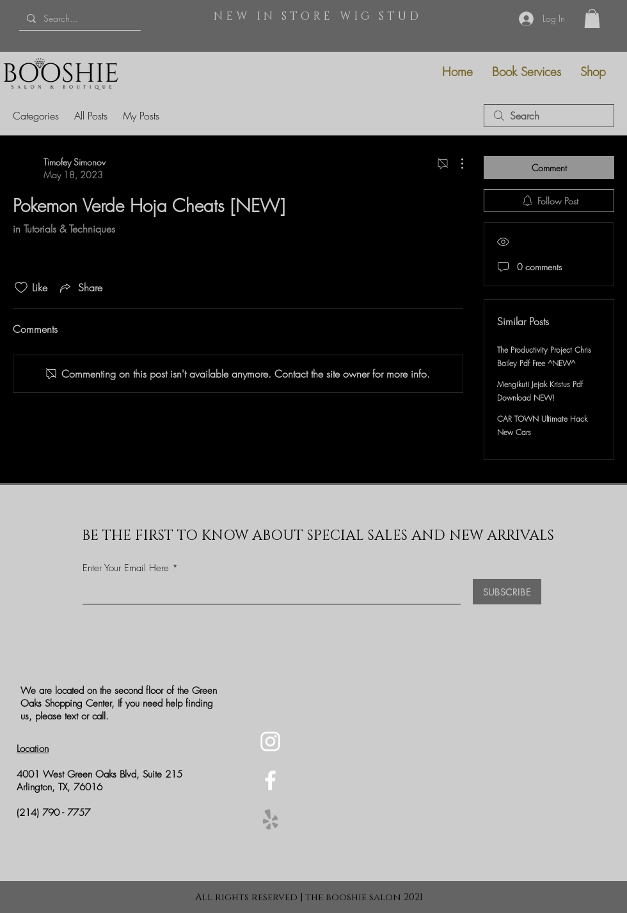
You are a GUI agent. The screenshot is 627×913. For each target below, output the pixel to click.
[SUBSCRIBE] (507, 591)
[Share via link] (80, 287)
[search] (549, 115)
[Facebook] (270, 780)
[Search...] (79, 18)
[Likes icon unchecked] (21, 287)
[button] (592, 18)
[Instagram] (270, 741)
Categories (36, 116)
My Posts (141, 116)
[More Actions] (455, 163)
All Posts (90, 116)
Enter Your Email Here (126, 568)
